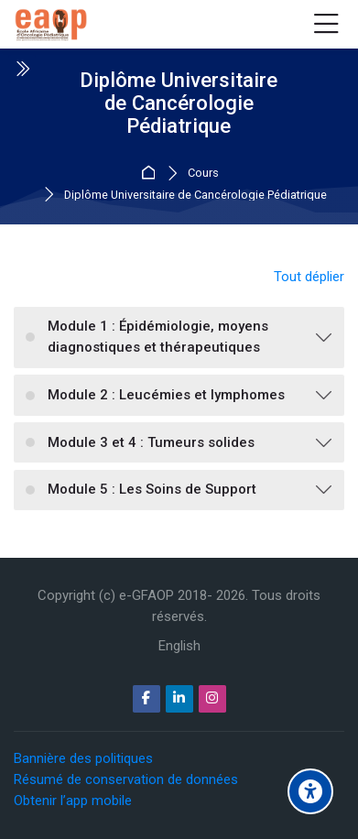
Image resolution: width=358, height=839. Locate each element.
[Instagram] (212, 699)
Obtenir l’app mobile (73, 800)
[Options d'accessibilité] (310, 791)
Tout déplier (309, 276)
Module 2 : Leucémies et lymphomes (166, 395)
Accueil (150, 173)
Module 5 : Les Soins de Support (152, 489)
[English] (179, 646)
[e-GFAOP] (51, 24)
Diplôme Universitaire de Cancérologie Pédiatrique (195, 196)
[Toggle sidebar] (22, 68)
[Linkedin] (179, 699)
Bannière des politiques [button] (83, 758)
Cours (203, 174)
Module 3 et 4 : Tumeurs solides (151, 442)
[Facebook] (146, 699)
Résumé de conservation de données (126, 779)
